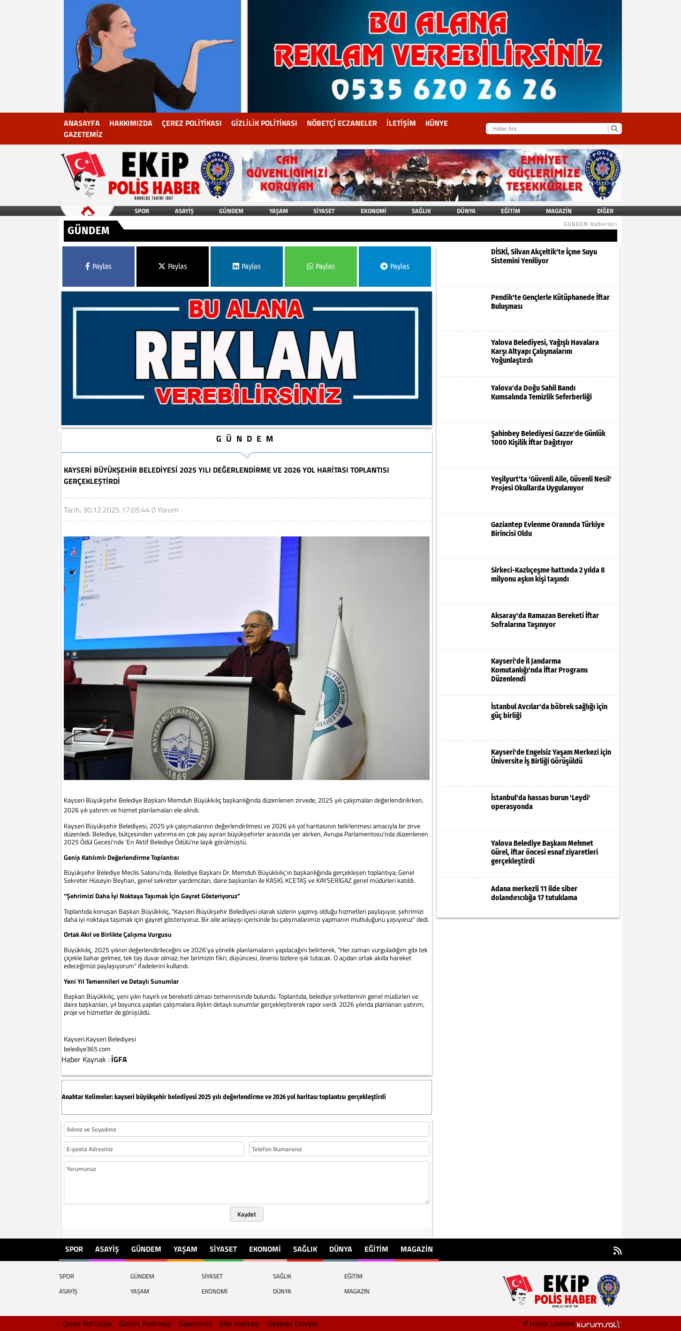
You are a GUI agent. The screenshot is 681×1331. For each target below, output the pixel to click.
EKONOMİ (373, 210)
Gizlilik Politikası (264, 123)
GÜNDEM (231, 210)
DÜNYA (466, 210)
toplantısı (332, 1097)
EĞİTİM (510, 210)
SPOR (142, 210)
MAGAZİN (559, 210)
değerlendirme (243, 1097)
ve (268, 1097)
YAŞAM (278, 210)
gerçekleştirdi (367, 1097)
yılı (216, 1097)
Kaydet (246, 1214)
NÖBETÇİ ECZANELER (342, 123)
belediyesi (182, 1097)
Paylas (98, 266)
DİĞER (605, 210)
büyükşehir (151, 1097)
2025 (204, 1097)
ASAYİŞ (184, 210)
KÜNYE (436, 123)
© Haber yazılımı (572, 1323)
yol (291, 1097)
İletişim (401, 123)
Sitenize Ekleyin (292, 1323)
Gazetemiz (83, 134)
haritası (307, 1097)
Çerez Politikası (192, 123)
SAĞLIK (421, 210)
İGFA (119, 1059)
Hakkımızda (130, 123)
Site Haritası (239, 1323)
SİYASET (324, 210)
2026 (279, 1097)
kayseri (124, 1097)
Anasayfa (82, 123)
